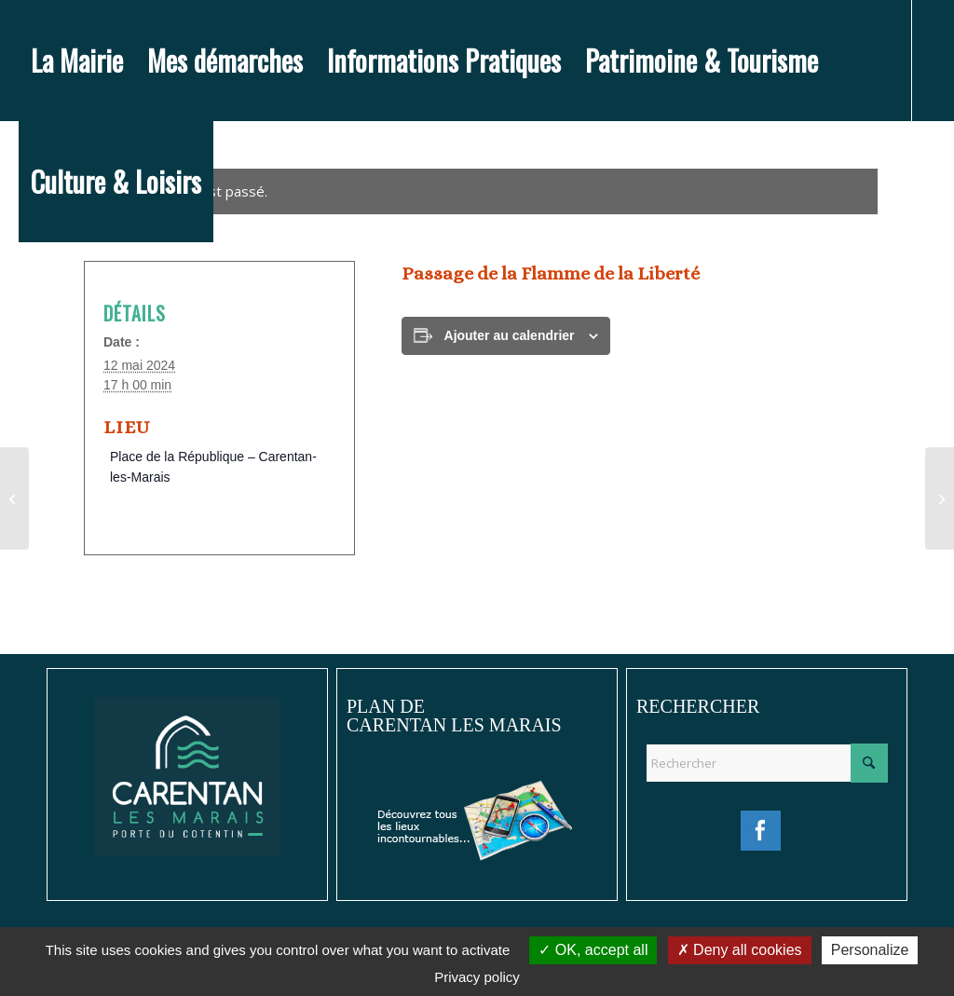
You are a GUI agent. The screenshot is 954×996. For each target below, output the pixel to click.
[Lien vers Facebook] (24, 302)
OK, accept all (592, 950)
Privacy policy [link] (477, 977)
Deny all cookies (739, 950)
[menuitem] (77, 60)
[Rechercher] (767, 763)
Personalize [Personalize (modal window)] (870, 950)
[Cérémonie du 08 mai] (14, 498)
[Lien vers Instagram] (52, 302)
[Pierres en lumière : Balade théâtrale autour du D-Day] (939, 498)
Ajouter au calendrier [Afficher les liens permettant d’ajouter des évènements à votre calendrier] (509, 335)
